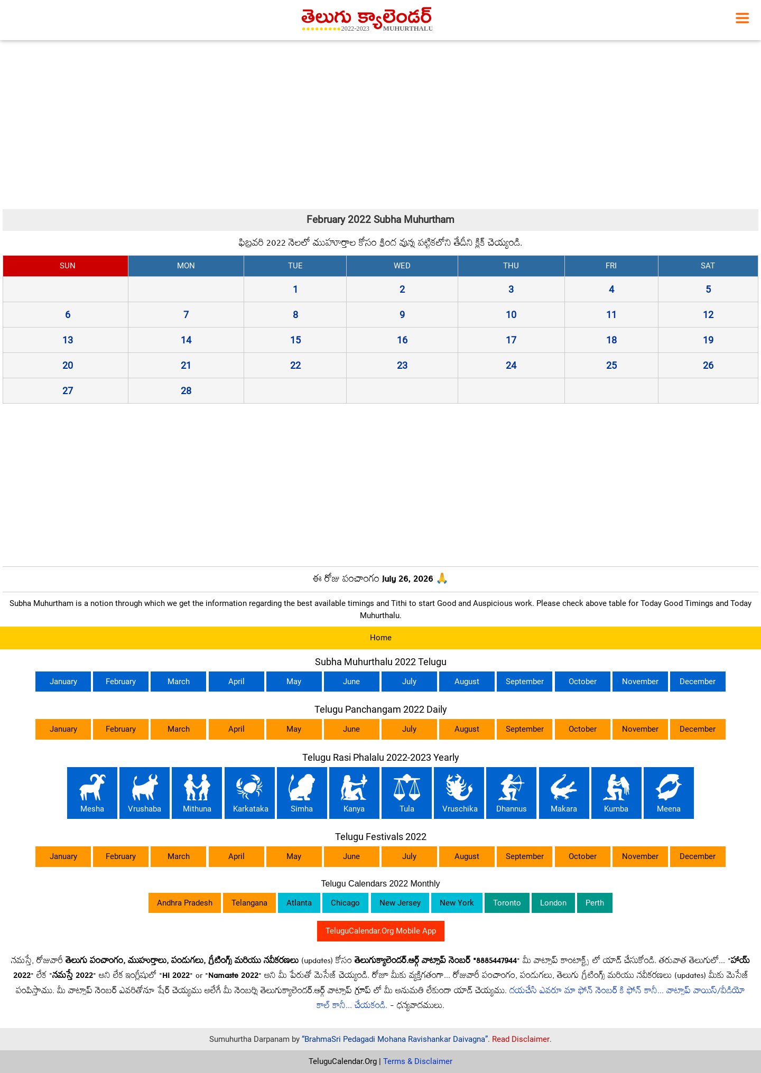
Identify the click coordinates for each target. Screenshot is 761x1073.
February (121, 681)
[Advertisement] (380, 125)
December (698, 681)
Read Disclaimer (521, 1039)
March (179, 681)
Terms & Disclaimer (417, 1061)
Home (381, 637)
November (640, 681)
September (525, 681)
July (409, 681)
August (466, 681)
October (583, 681)
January (63, 681)
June (351, 681)
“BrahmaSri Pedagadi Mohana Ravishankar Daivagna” (395, 1039)
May (293, 681)
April (236, 681)
